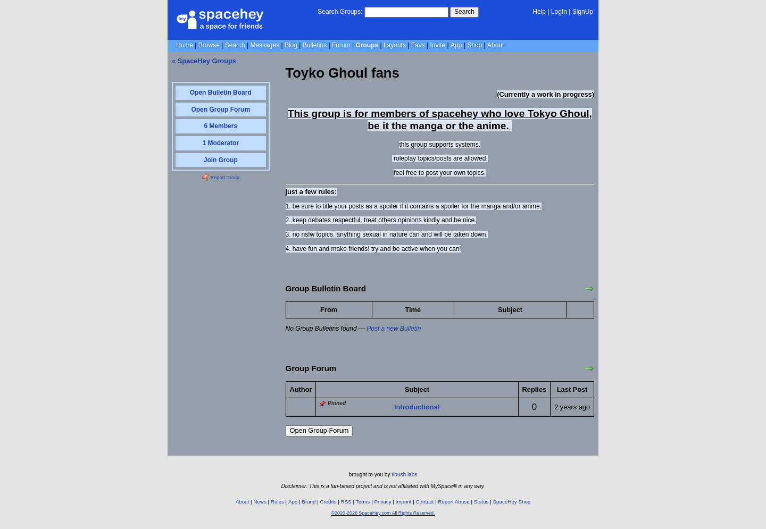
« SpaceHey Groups (204, 61)
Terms (363, 502)
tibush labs (404, 474)
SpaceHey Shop (512, 502)
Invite (438, 45)
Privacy (382, 502)
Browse (209, 45)
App (456, 45)
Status (481, 502)
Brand (308, 502)
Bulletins (315, 45)
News (260, 502)
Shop (474, 45)
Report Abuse (453, 502)
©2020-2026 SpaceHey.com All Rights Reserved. (383, 513)
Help (539, 11)
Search (464, 11)
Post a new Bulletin (394, 328)
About (495, 45)
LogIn (559, 11)
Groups (366, 45)
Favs (418, 45)
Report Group (220, 177)
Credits (328, 502)
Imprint (404, 502)
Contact (425, 502)
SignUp (582, 11)
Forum (341, 45)
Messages (264, 45)
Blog (291, 45)
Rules (277, 502)
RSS (346, 502)
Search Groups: (340, 11)
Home (184, 45)
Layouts (395, 45)
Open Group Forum (319, 430)
